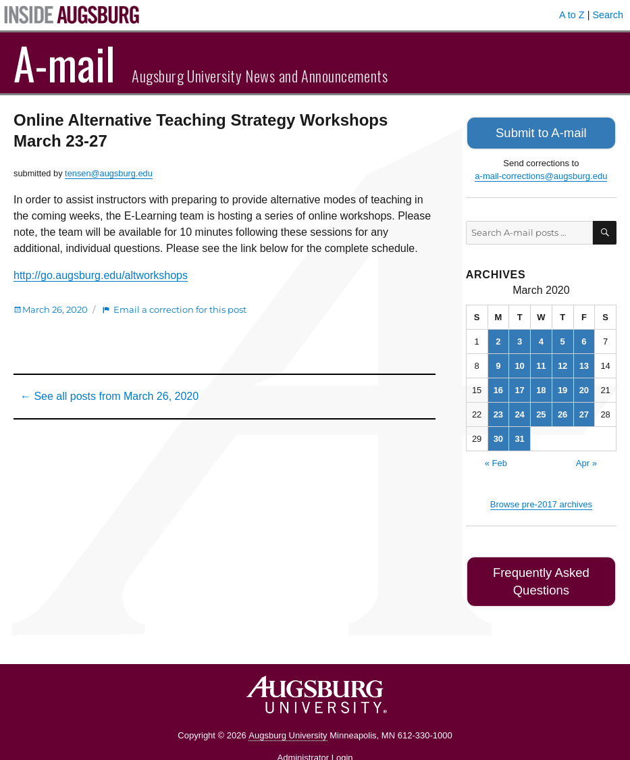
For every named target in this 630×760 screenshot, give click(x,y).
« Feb (496, 460)
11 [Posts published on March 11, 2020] (541, 363)
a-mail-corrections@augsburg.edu (541, 173)
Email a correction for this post (179, 309)
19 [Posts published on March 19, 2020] (562, 387)
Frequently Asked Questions (541, 568)
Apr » (586, 460)
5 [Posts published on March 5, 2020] (562, 339)
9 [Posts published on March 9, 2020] (498, 363)
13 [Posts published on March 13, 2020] (584, 363)
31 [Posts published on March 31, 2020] (519, 436)
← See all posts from (109, 396)
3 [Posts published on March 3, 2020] (519, 339)
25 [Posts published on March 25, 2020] (541, 412)
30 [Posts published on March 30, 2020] (498, 436)
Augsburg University (287, 712)
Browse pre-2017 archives (541, 502)
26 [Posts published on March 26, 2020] (562, 412)
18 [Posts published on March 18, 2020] (541, 387)
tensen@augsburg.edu (109, 173)
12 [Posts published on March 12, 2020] (562, 363)
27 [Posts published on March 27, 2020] (584, 412)
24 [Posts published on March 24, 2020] (519, 412)
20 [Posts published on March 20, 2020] (584, 387)
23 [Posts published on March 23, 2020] (498, 412)
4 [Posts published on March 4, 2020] (541, 339)
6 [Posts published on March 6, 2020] (583, 339)
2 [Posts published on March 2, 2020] (498, 339)
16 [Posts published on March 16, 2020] (498, 387)
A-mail (64, 63)
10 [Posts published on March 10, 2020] (519, 363)
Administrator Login (315, 735)
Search (607, 14)
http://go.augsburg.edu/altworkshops (101, 275)
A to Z (572, 14)
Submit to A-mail (541, 131)
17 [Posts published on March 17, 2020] (519, 387)
